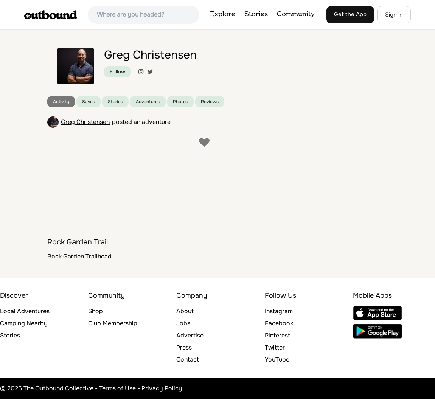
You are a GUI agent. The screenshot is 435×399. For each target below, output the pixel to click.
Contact (187, 359)
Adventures (148, 102)
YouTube (277, 359)
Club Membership (112, 323)
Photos (180, 102)
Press (184, 347)
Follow (117, 71)
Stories (256, 14)
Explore (222, 14)
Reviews (210, 102)
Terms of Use (117, 388)
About (185, 311)
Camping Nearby (24, 323)
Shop (95, 311)
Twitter (275, 347)
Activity (61, 102)
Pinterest (277, 335)
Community (296, 14)
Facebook (279, 323)
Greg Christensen (85, 122)
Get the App (350, 14)
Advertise (190, 335)
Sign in (394, 15)
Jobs (183, 323)
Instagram (279, 311)
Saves (88, 102)
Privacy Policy (161, 388)
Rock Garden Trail (77, 242)
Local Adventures (25, 311)
